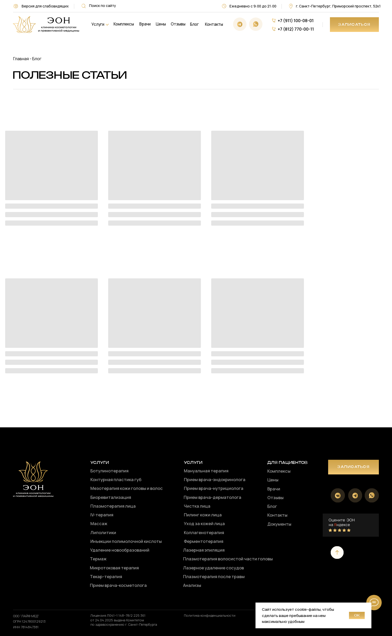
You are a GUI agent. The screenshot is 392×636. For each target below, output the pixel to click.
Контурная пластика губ (115, 479)
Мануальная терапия (206, 471)
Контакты (214, 24)
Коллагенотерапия (204, 532)
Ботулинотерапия (109, 471)
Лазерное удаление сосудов (213, 568)
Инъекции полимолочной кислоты (126, 541)
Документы (279, 524)
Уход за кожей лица (204, 523)
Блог (194, 24)
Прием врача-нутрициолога (213, 488)
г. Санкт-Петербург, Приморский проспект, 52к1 (338, 6)
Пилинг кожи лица (203, 515)
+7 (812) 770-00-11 (296, 29)
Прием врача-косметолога (118, 585)
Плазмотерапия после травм (214, 576)
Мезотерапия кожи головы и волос (126, 488)
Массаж (98, 523)
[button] (354, 24)
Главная (21, 58)
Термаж (98, 559)
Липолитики (103, 532)
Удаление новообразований (119, 550)
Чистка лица (197, 506)
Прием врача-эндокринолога (214, 479)
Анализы (192, 585)
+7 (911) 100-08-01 (296, 20)
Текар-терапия (106, 576)
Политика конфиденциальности (209, 615)
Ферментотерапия (203, 541)
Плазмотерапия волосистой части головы (228, 559)
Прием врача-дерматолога (212, 497)
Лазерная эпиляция (204, 550)
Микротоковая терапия (114, 568)
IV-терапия (101, 515)
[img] (46, 24)
